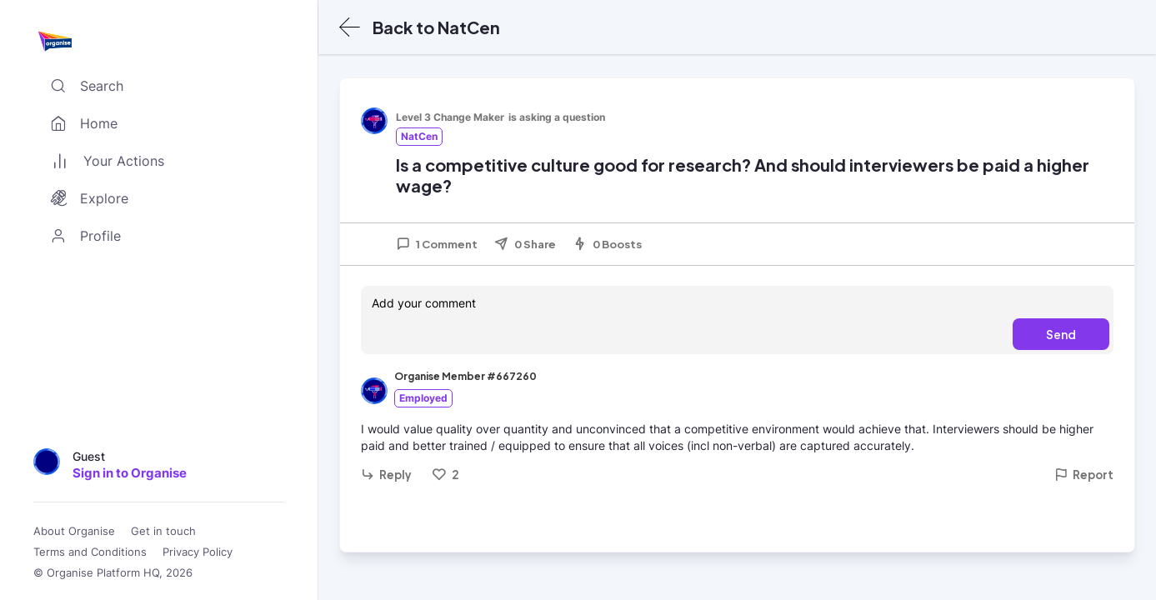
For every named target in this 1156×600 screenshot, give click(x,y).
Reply (386, 475)
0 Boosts (607, 244)
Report (1083, 475)
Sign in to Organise (130, 473)
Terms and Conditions (90, 552)
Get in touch (163, 531)
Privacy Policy (198, 552)
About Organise (74, 531)
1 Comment (437, 244)
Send (1061, 334)
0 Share (525, 244)
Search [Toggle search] (83, 86)
